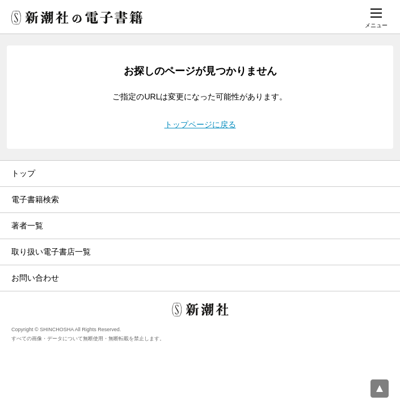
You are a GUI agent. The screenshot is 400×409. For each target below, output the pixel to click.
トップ (23, 173)
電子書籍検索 (35, 199)
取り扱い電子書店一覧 (51, 251)
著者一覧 (27, 225)
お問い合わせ (35, 277)
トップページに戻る (200, 124)
